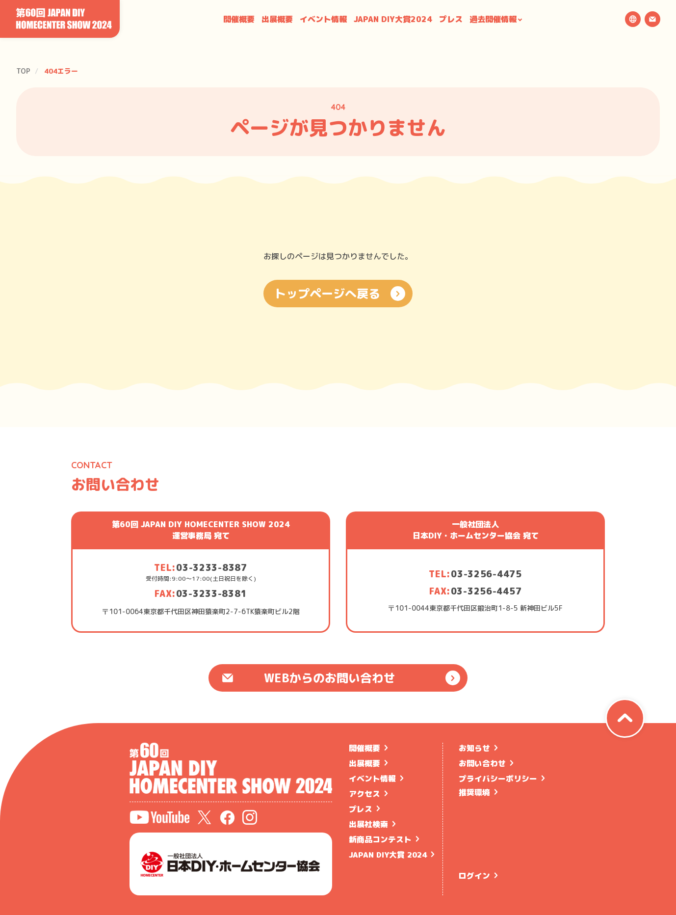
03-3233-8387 (211, 568)
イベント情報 (323, 19)
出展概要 (277, 19)
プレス (451, 19)
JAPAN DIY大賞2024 (393, 19)
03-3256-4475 (486, 574)
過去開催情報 (493, 19)
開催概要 (239, 19)
